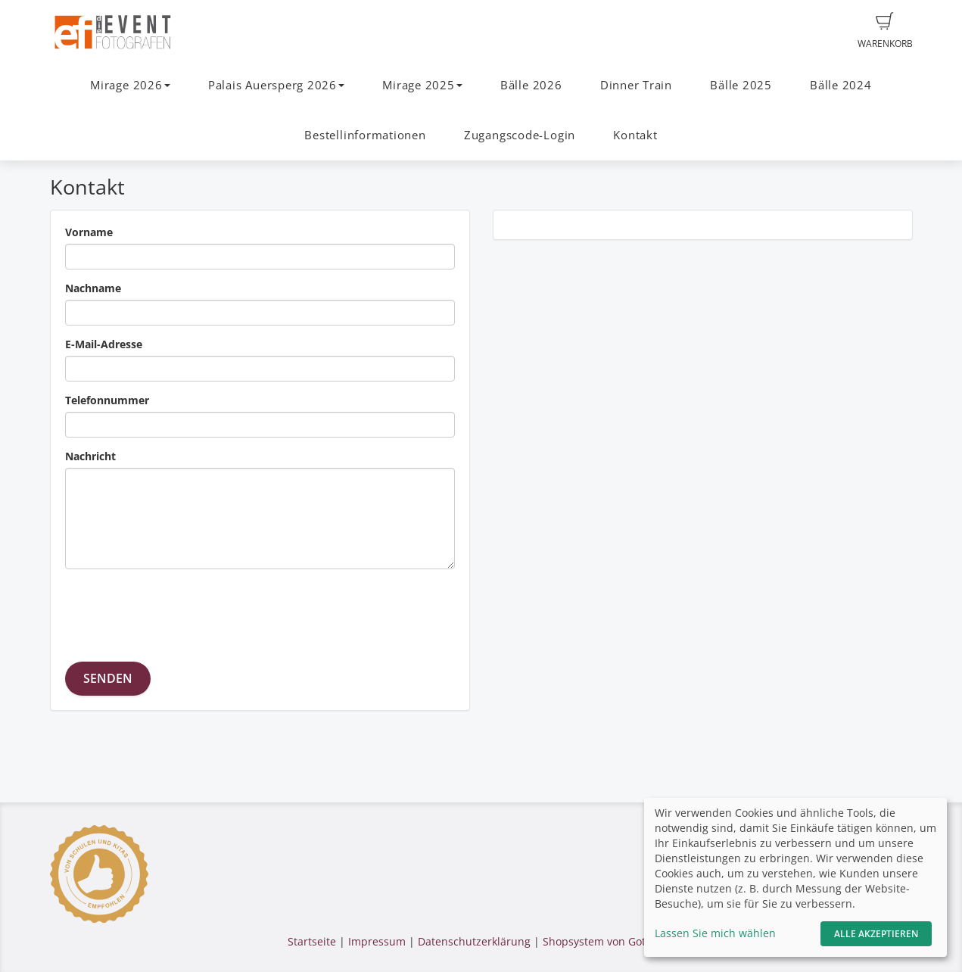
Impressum (377, 941)
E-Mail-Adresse (103, 344)
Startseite (312, 941)
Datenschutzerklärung (474, 941)
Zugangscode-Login (519, 135)
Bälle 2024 (841, 85)
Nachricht (90, 456)
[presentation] (180, 610)
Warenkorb (885, 31)
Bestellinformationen (364, 135)
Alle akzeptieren (876, 933)
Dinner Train (636, 85)
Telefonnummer (107, 400)
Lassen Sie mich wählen (715, 933)
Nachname (93, 288)
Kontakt (635, 135)
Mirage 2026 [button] (130, 85)
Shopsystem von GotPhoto (608, 941)
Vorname (89, 232)
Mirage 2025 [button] (422, 85)
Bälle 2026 (531, 85)
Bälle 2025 (741, 85)
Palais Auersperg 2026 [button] (276, 85)
